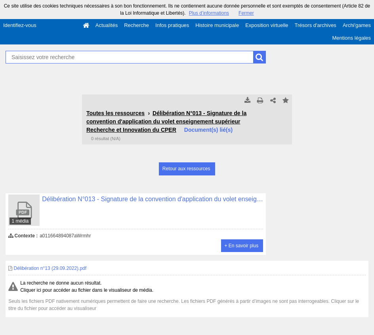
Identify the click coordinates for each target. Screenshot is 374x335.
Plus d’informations (209, 13)
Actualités (106, 25)
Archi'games (357, 25)
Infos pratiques (172, 25)
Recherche (136, 25)
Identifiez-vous (19, 25)
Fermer (246, 13)
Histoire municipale (217, 25)
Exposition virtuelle (266, 25)
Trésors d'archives (315, 25)
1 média (20, 221)
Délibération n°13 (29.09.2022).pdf (47, 268)
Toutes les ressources (115, 113)
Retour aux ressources (186, 168)
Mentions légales (351, 38)
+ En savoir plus (241, 245)
